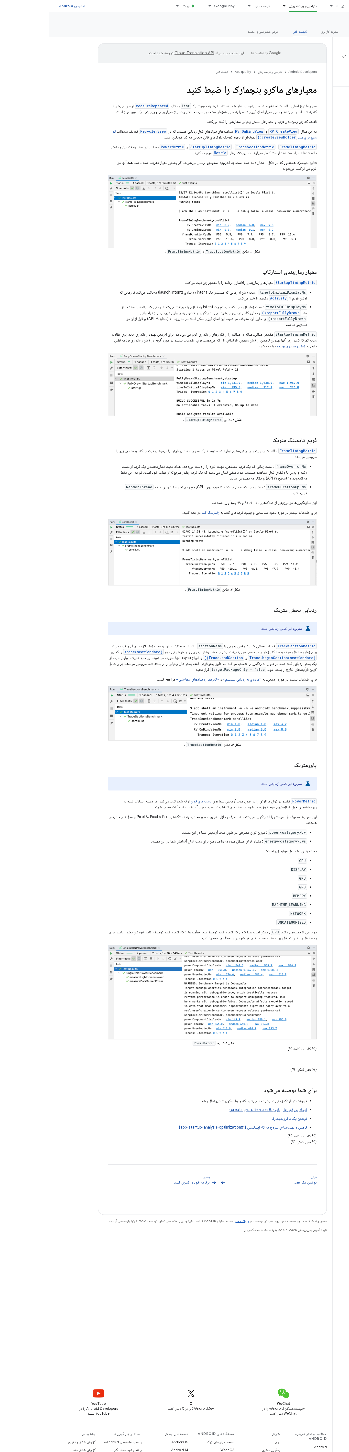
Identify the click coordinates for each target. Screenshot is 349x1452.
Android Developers (253, 72)
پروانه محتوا (192, 1221)
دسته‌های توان (151, 801)
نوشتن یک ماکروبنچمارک (240, 1118)
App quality (330, 20)
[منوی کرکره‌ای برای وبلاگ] (125, 6)
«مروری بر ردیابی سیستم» (193, 679)
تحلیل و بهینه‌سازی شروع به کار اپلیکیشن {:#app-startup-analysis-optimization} (194, 1127)
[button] (317, 64)
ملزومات (292, 6)
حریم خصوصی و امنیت (213, 31)
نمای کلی (337, 31)
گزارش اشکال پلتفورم (32, 1442)
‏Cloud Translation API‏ (145, 53)
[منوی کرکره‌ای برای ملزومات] (279, 6)
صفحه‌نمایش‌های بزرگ (171, 1442)
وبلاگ (136, 6)
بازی (228, 1442)
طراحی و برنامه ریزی (220, 72)
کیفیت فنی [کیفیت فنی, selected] (250, 31)
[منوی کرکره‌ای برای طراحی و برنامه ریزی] (233, 6)
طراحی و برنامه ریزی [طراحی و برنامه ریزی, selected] (254, 6)
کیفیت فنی (172, 72)
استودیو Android (23, 6)
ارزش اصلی (310, 31)
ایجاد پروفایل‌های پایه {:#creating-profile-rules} (219, 1109)
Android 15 (130, 1442)
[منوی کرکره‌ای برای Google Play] (158, 6)
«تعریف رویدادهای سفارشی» (148, 679)
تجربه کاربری (280, 31)
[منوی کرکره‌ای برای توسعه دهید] (197, 6)
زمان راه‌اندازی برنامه (242, 346)
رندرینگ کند (161, 512)
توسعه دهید (212, 6)
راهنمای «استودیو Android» (73, 1442)
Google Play (175, 6)
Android (271, 1447)
